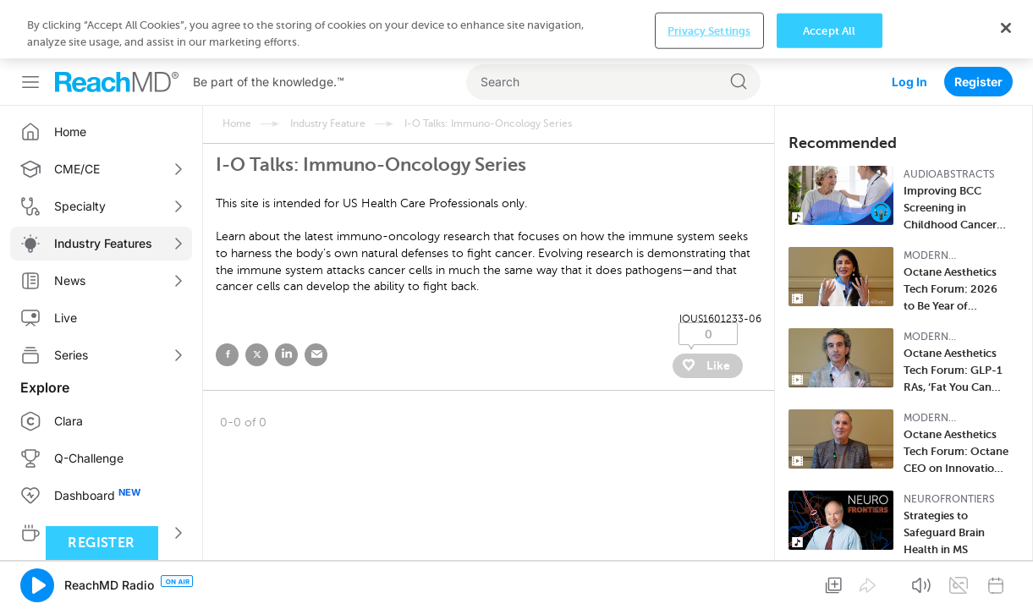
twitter (256, 296)
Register (978, 23)
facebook (227, 296)
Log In (909, 23)
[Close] (1006, 590)
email (316, 296)
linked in (286, 296)
